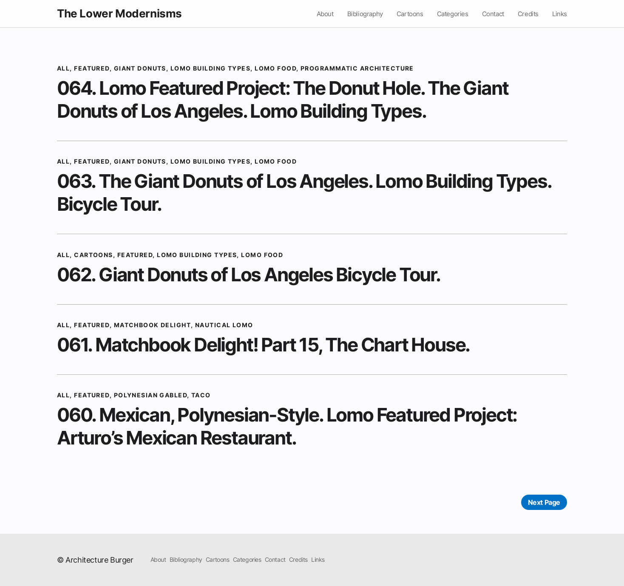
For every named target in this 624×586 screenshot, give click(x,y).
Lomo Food (275, 68)
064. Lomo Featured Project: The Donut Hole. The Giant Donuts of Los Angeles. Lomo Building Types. (282, 99)
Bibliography (365, 14)
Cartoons (410, 14)
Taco (201, 395)
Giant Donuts (140, 68)
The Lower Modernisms (119, 13)
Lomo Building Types (210, 68)
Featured (92, 68)
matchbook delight (152, 324)
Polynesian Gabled (150, 395)
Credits (528, 14)
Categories (452, 14)
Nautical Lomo (224, 324)
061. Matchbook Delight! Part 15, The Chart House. (263, 344)
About (325, 14)
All (63, 68)
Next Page (544, 502)
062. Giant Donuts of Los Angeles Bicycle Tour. (248, 274)
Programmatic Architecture (357, 68)
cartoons (93, 254)
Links (559, 14)
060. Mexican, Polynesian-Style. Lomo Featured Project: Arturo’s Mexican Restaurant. (287, 426)
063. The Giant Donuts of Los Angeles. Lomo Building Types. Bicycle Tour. (304, 192)
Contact (493, 14)
